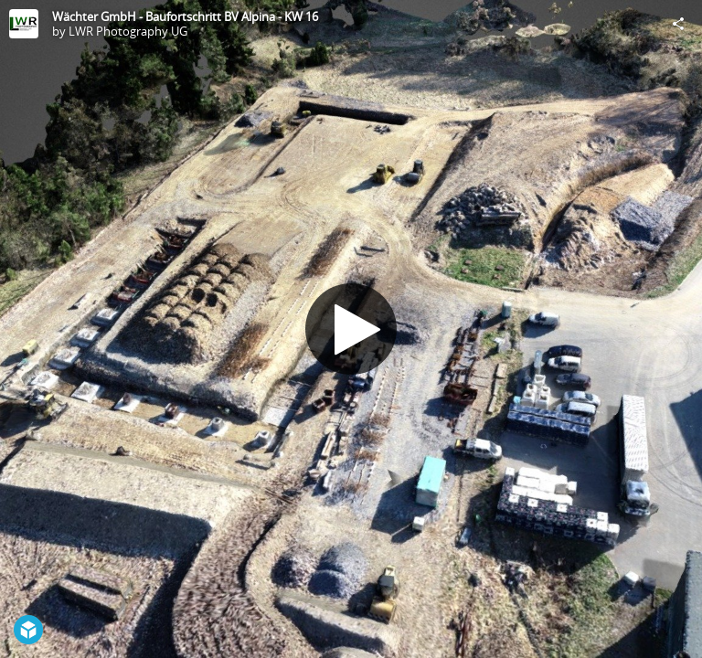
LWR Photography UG (128, 31)
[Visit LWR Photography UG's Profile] (23, 23)
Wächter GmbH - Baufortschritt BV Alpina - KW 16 (185, 16)
